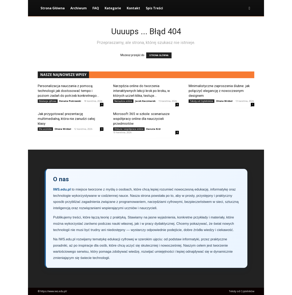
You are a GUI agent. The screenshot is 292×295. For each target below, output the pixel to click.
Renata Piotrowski (70, 100)
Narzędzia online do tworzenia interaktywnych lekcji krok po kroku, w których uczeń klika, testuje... (141, 91)
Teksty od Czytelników (201, 101)
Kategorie (113, 8)
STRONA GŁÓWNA (159, 55)
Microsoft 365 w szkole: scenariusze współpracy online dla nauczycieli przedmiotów (141, 119)
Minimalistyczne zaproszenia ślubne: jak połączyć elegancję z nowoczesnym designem (219, 91)
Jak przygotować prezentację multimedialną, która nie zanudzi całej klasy (66, 119)
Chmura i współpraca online (128, 129)
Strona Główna (53, 8)
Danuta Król (153, 128)
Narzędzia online (123, 101)
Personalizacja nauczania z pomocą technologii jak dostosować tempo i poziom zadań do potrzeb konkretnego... (68, 91)
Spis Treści (154, 8)
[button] (249, 8)
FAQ (95, 8)
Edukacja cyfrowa (47, 101)
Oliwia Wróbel (224, 100)
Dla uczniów (45, 129)
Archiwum (78, 8)
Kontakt (133, 8)
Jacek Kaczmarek (145, 100)
